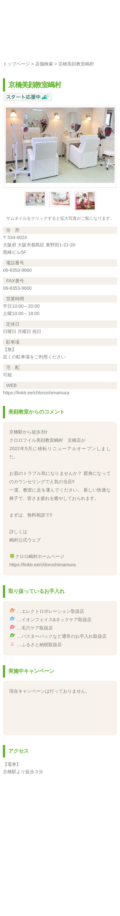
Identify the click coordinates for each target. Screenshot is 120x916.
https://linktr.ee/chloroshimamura (36, 392)
